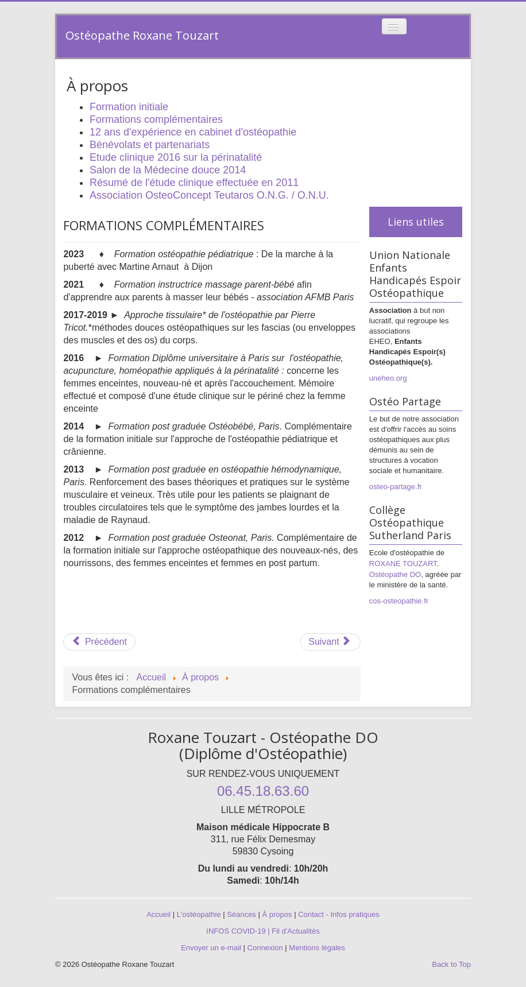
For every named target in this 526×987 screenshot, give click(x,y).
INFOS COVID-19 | (239, 931)
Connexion (265, 947)
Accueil (158, 914)
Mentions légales (317, 947)
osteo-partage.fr (395, 486)
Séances (241, 914)
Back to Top (451, 964)
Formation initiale (129, 107)
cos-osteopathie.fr (398, 601)
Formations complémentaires (156, 119)
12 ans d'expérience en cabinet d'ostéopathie (193, 132)
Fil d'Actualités (295, 931)
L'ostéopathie (199, 914)
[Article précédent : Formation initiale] (99, 642)
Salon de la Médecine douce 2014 (168, 170)
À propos (277, 914)
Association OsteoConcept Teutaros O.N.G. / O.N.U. (209, 195)
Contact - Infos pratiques (339, 914)
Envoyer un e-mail (211, 947)
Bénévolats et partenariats (150, 144)
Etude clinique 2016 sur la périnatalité (176, 157)
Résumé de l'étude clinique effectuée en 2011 (194, 182)
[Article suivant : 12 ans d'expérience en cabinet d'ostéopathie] (330, 642)
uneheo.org (388, 378)
